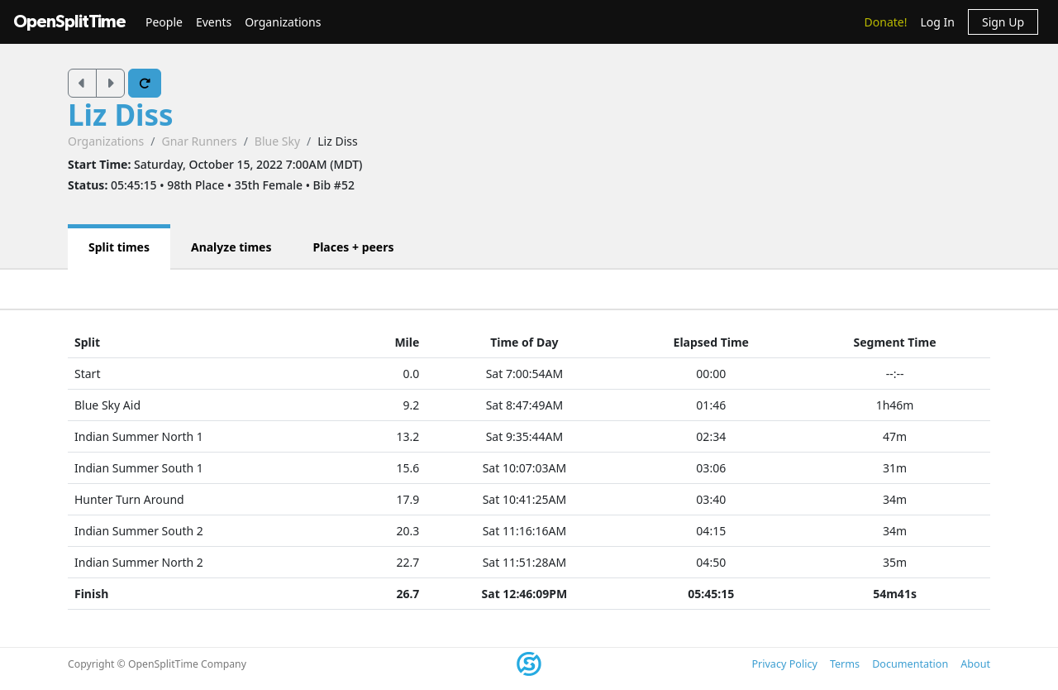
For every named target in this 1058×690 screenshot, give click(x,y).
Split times (119, 247)
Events (213, 22)
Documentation (910, 664)
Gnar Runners (198, 141)
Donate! (886, 22)
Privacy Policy (784, 664)
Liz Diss (121, 114)
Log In (937, 22)
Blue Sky (277, 141)
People (164, 22)
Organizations (283, 22)
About (975, 664)
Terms (845, 664)
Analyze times (231, 247)
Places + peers (352, 247)
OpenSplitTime (69, 22)
